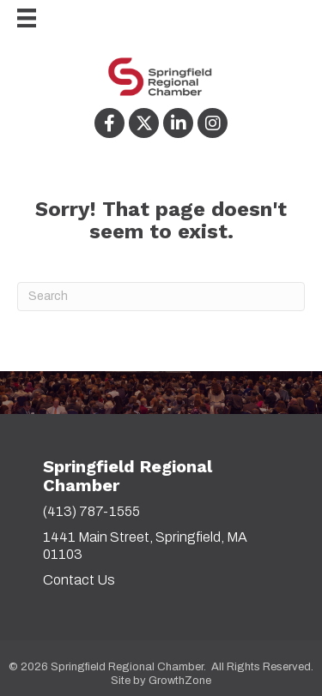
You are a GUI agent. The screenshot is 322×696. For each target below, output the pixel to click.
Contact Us (79, 580)
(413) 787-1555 (91, 511)
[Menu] (18, 18)
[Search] (161, 296)
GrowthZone (180, 681)
